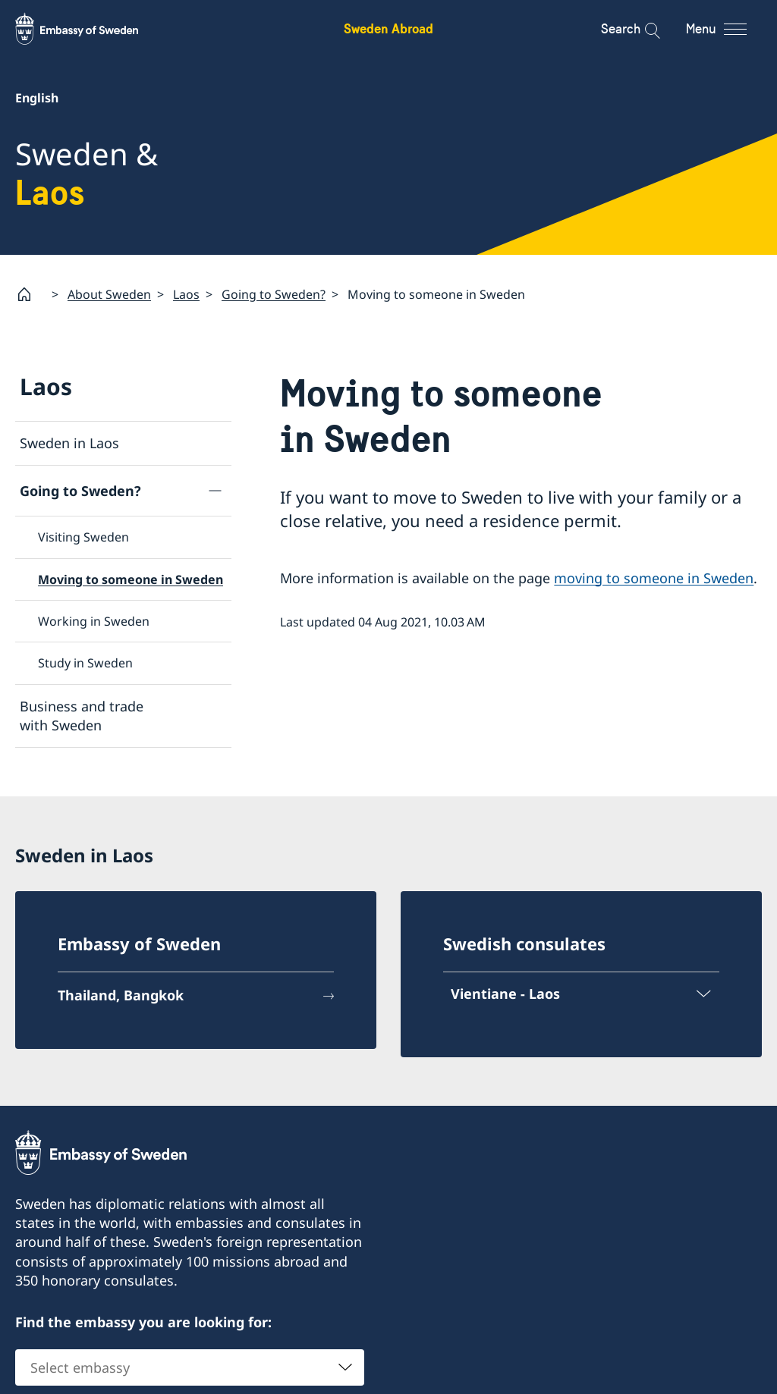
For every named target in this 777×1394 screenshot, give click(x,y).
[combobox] (189, 1367)
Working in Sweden (93, 621)
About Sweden (109, 293)
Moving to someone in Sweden (130, 578)
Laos (186, 293)
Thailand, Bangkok (121, 995)
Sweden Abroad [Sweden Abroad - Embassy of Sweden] (388, 28)
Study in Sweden (85, 663)
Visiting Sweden (83, 537)
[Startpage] (30, 294)
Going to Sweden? (274, 293)
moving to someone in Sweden (653, 577)
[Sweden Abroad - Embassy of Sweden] (91, 29)
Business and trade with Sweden (81, 714)
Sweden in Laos (69, 443)
